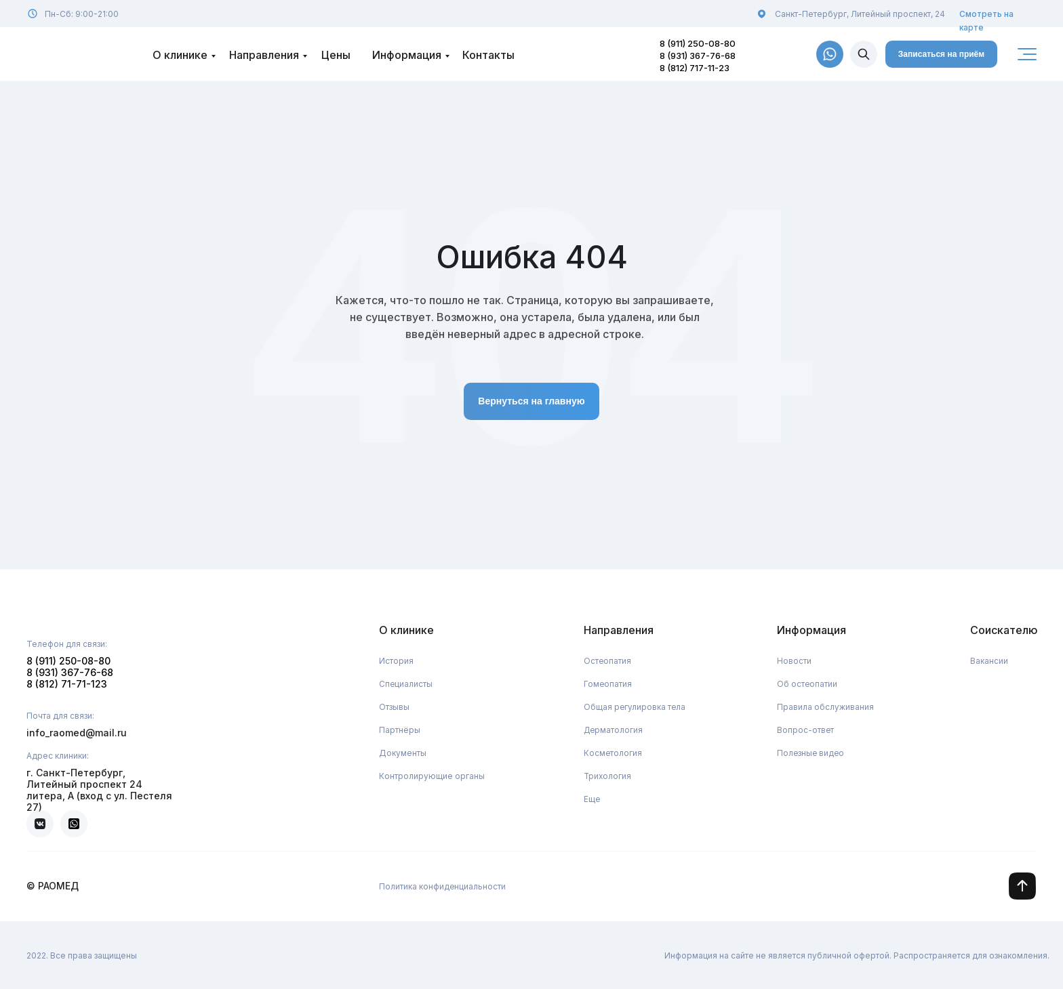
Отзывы (394, 707)
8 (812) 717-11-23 (694, 67)
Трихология (608, 776)
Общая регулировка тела (635, 707)
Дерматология (614, 730)
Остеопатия (608, 661)
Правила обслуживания (825, 707)
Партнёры (399, 730)
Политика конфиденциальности (442, 886)
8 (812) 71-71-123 (66, 684)
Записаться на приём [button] (941, 54)
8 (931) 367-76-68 (698, 55)
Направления (264, 55)
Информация (406, 55)
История (396, 661)
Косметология (613, 753)
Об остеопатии (807, 684)
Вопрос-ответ (806, 730)
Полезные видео (811, 753)
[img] (863, 54)
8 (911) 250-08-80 (698, 43)
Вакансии (989, 661)
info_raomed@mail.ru (76, 732)
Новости (794, 661)
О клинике (180, 55)
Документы (402, 753)
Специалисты (406, 684)
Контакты (488, 55)
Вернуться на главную (531, 401)
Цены (335, 55)
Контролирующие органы (432, 776)
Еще (592, 799)
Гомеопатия (608, 684)
